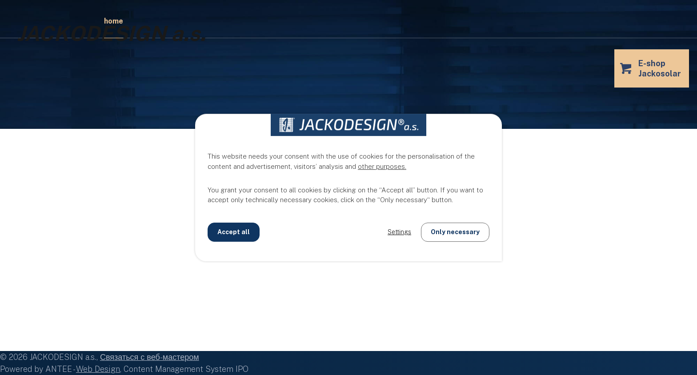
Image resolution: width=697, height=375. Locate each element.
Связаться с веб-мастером (149, 357)
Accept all (233, 231)
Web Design (98, 369)
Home (113, 21)
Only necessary (455, 231)
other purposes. (382, 166)
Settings (399, 231)
